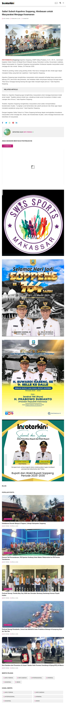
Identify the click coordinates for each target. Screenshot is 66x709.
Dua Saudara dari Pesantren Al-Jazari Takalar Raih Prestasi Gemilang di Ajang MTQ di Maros (33, 665)
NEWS (18, 682)
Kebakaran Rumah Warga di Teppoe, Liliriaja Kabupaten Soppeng (24, 523)
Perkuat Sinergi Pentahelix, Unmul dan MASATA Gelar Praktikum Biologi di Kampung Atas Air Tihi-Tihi (32, 630)
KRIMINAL (50, 677)
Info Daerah (8, 518)
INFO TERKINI (9, 677)
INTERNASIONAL (37, 677)
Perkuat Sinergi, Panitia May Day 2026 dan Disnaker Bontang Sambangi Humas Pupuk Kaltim (30, 594)
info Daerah (8, 660)
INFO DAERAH (22, 677)
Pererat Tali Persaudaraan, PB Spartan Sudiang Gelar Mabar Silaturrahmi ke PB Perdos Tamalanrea (31, 558)
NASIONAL (8, 682)
